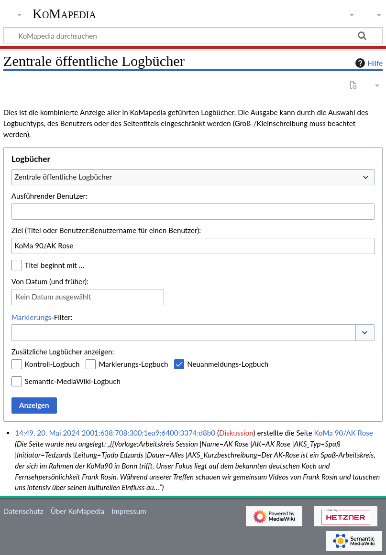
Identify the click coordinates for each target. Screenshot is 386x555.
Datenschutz (23, 511)
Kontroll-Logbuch (52, 364)
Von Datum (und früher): (49, 281)
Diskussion (236, 432)
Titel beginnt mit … (55, 265)
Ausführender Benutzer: (49, 196)
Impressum (128, 511)
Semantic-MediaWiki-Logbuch (73, 381)
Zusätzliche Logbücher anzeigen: (62, 351)
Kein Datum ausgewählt (53, 296)
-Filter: (41, 317)
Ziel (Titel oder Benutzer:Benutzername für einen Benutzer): (106, 230)
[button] (365, 332)
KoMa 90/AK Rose (343, 432)
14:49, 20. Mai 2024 (47, 432)
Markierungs (31, 317)
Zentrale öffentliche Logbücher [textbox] (63, 176)
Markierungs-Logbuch (133, 364)
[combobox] (193, 177)
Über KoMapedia (77, 511)
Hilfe (368, 63)
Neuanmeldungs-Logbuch (227, 364)
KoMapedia (64, 14)
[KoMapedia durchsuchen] (193, 35)
